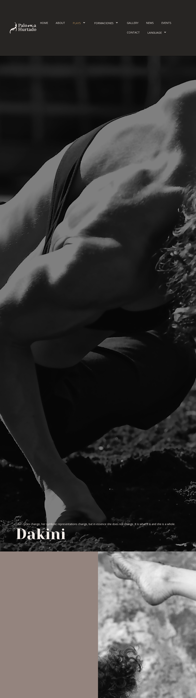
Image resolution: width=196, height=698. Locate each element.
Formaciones (106, 23)
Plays (80, 23)
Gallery (132, 23)
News (150, 23)
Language (157, 32)
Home (44, 23)
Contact (133, 32)
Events (166, 23)
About (60, 23)
